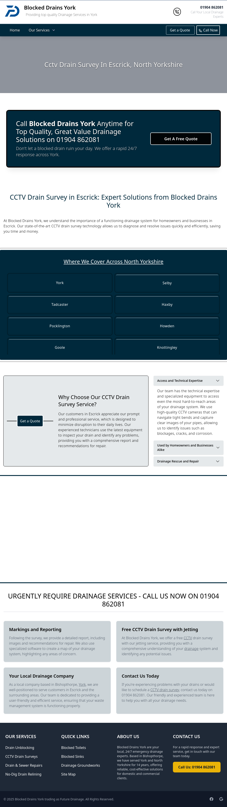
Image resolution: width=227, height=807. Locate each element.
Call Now (208, 30)
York (82, 684)
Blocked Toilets (73, 747)
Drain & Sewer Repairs (23, 765)
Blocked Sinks (72, 756)
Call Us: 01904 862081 (196, 767)
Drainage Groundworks (80, 765)
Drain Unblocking (19, 747)
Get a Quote (180, 30)
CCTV (188, 637)
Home (15, 30)
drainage (191, 648)
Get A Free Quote (181, 138)
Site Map (68, 774)
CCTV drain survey (164, 689)
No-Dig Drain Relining (23, 774)
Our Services (42, 30)
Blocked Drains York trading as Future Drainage (49, 799)
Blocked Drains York (50, 7)
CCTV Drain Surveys (21, 756)
